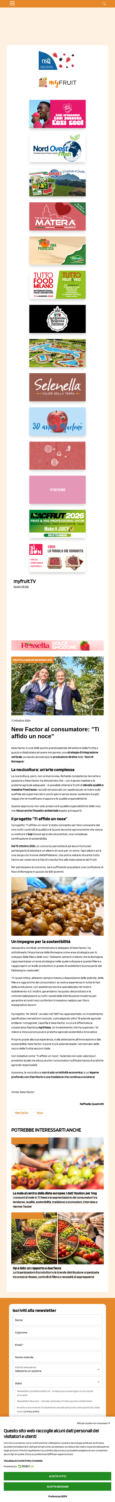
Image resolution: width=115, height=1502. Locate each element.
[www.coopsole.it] (57, 561)
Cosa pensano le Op (27, 1215)
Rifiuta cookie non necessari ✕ (93, 1423)
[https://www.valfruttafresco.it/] (57, 254)
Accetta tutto (57, 1476)
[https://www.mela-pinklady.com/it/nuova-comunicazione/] (57, 117)
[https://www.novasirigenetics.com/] (57, 60)
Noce (40, 1112)
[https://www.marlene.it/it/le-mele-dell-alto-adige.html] (57, 424)
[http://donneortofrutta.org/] (57, 493)
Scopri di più (21, 586)
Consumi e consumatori (29, 1141)
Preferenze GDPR (57, 1496)
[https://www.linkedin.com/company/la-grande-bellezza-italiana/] (57, 322)
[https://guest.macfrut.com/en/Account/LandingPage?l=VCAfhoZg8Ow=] (57, 527)
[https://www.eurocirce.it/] (57, 185)
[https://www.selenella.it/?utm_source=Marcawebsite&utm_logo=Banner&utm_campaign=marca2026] (57, 390)
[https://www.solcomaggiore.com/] (58, 458)
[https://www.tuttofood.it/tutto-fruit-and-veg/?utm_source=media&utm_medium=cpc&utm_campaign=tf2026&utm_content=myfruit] (57, 288)
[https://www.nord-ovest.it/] (57, 151)
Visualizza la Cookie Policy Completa (23, 1460)
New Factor (21, 1112)
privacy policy (31, 1411)
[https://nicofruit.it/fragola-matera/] (57, 219)
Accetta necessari (57, 1486)
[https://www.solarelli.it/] (57, 356)
